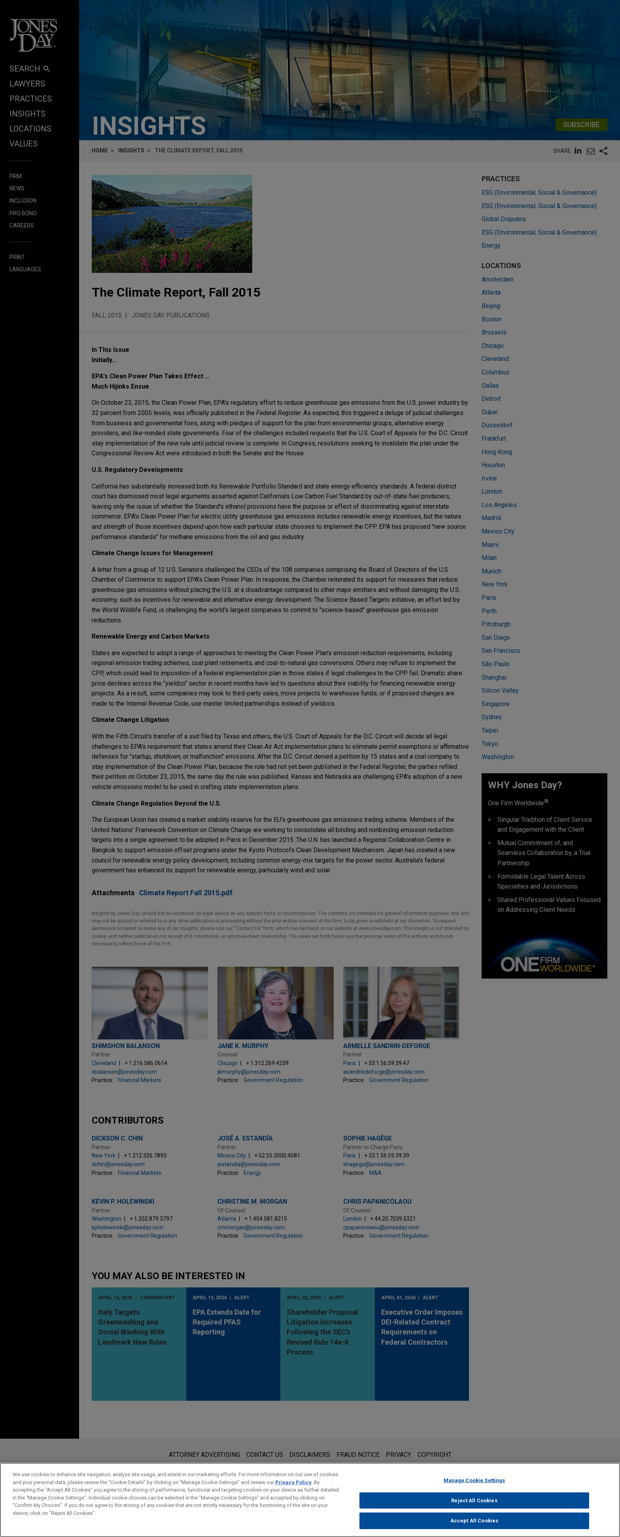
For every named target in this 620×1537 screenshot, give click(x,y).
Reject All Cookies (474, 1503)
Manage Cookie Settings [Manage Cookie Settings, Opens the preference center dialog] (474, 1483)
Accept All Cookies (474, 1524)
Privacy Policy (293, 1485)
